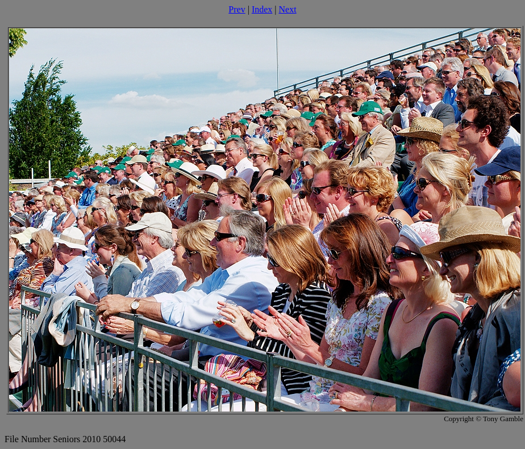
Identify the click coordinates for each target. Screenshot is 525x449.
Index (262, 9)
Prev (236, 9)
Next (288, 9)
